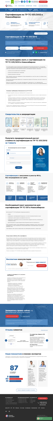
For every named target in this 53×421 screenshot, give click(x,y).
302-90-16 (34, 1)
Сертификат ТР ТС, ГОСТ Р (23, 402)
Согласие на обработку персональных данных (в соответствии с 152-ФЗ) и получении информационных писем (13, 52)
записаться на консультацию (12, 316)
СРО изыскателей (9, 401)
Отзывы (31, 402)
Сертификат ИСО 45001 (22, 401)
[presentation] (6, 340)
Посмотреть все (44, 330)
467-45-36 (34, 2)
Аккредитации (32, 401)
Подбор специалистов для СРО (11, 402)
